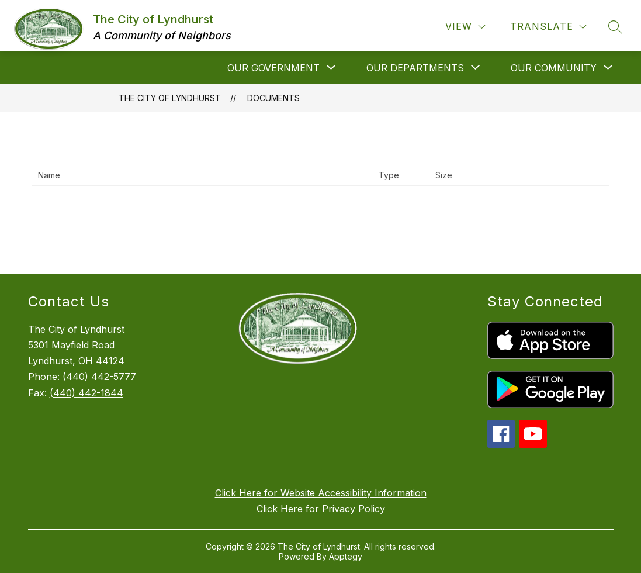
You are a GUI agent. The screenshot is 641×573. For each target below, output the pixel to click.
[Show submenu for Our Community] (554, 68)
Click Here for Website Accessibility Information (321, 493)
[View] (465, 26)
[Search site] (615, 27)
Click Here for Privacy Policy (321, 509)
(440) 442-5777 (99, 376)
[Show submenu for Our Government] (273, 68)
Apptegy (345, 556)
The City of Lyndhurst (170, 98)
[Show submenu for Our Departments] (415, 68)
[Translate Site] (548, 26)
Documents (273, 98)
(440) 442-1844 (86, 393)
